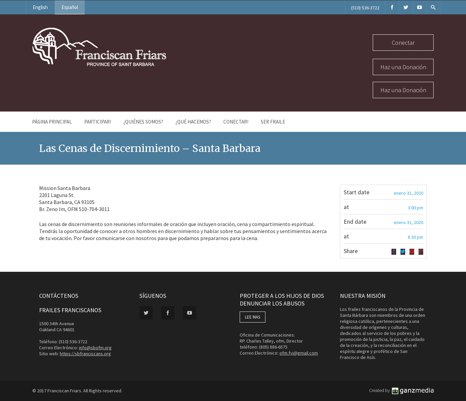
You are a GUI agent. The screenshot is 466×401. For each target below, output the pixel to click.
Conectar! (235, 122)
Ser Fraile (273, 122)
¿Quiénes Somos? (143, 122)
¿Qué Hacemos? (193, 122)
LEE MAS (252, 317)
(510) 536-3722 (365, 8)
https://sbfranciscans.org (85, 354)
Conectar (403, 42)
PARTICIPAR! (97, 122)
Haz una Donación (403, 67)
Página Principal (52, 122)
